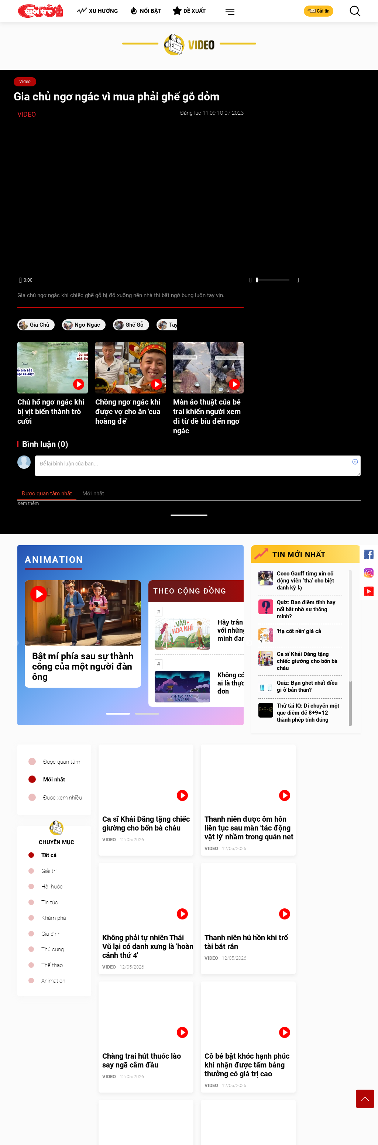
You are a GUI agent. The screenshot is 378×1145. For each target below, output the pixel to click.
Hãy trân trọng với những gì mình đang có (238, 630)
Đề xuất (189, 10)
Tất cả (48, 855)
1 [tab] (118, 714)
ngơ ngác (87, 325)
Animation (53, 980)
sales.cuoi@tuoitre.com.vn (48, 1100)
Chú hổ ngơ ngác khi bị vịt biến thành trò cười (50, 412)
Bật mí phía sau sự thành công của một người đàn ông (83, 666)
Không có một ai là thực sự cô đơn (239, 683)
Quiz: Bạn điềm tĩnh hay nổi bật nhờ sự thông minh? (306, 609)
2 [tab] (147, 714)
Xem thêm (28, 503)
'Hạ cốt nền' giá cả (299, 631)
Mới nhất (54, 779)
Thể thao (52, 965)
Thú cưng (52, 949)
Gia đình (51, 934)
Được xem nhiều (62, 797)
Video (25, 81)
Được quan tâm (61, 762)
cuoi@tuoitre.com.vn (130, 1090)
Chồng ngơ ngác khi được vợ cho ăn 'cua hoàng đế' (128, 412)
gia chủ (39, 325)
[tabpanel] (83, 634)
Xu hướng (97, 10)
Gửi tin (318, 11)
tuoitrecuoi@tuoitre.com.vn (224, 1090)
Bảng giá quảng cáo (330, 1055)
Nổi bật (145, 10)
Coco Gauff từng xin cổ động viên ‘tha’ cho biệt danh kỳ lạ (305, 580)
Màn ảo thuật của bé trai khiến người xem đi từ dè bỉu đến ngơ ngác (207, 416)
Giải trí (48, 871)
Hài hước (52, 886)
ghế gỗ (135, 325)
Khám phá (53, 918)
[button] (228, 12)
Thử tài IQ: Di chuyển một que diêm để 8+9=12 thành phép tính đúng (308, 712)
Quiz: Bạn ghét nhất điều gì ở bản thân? (307, 686)
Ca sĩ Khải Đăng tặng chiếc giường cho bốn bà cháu (307, 661)
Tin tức (49, 902)
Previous (15, 643)
